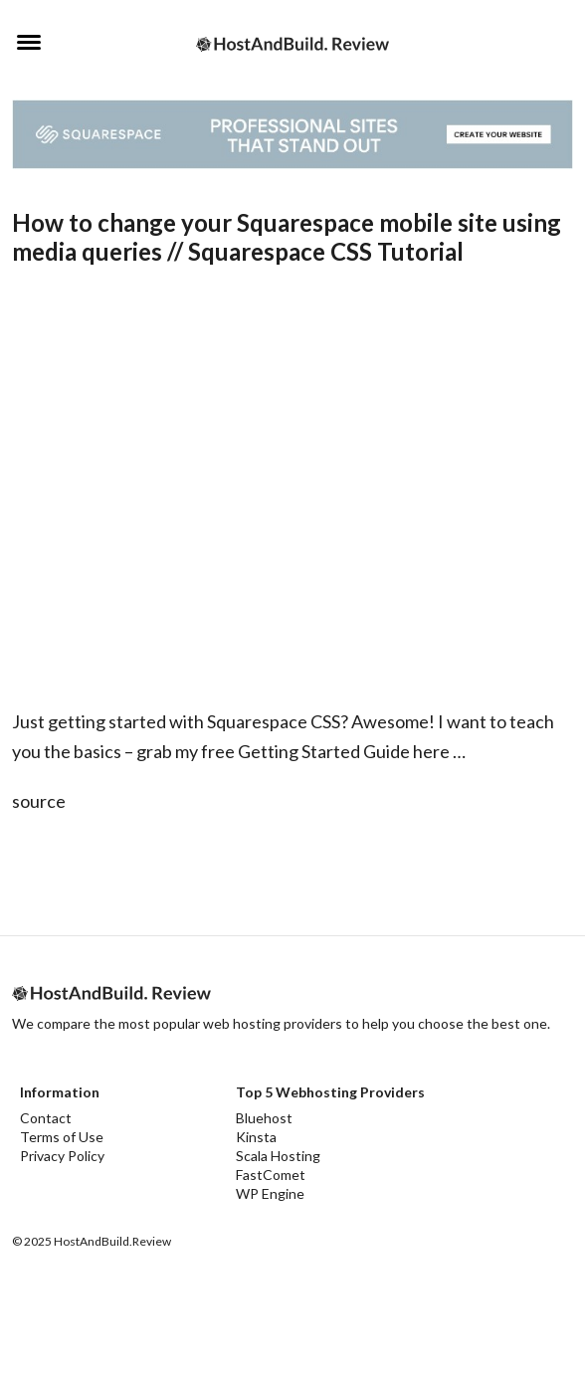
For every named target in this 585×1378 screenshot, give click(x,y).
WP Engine (270, 1193)
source (39, 801)
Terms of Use (61, 1136)
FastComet (270, 1174)
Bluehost (264, 1117)
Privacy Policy (62, 1155)
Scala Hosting (278, 1155)
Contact (46, 1117)
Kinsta (256, 1136)
